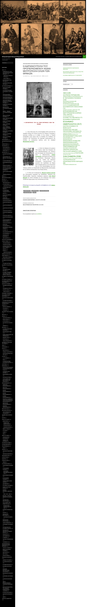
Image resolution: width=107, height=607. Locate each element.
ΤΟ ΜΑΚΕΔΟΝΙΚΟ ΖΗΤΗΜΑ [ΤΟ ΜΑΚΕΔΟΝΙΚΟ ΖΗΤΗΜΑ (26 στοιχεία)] (76, 158)
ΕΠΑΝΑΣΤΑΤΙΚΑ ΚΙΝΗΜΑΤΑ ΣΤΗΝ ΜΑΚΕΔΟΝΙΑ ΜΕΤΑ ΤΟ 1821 (8, 368)
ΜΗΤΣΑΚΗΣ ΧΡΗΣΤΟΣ (6, 410)
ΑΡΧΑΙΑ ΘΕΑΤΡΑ (6, 147)
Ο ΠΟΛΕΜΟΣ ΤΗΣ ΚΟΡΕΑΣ (8, 524)
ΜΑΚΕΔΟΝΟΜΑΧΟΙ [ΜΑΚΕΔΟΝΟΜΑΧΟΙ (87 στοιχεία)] (70, 142)
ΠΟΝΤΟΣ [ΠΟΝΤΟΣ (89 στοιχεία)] (79, 153)
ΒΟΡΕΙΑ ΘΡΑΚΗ (6, 319)
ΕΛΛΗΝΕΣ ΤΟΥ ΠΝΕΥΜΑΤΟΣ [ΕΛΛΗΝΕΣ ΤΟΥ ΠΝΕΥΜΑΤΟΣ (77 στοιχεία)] (72, 117)
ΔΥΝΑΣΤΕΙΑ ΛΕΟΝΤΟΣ (7, 215)
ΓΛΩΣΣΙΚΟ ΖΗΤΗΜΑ (6, 244)
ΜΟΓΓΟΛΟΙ (5, 553)
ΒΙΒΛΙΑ (3, 176)
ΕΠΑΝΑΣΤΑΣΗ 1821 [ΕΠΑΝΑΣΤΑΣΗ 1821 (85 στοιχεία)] (70, 129)
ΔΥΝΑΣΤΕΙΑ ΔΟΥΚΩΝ (7, 200)
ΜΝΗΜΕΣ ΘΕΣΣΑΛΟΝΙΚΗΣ (7, 414)
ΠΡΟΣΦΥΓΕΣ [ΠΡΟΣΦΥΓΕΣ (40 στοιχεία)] (66, 154)
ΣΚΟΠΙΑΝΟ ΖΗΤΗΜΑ (7, 377)
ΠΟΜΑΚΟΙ (5, 325)
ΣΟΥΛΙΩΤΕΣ (5, 308)
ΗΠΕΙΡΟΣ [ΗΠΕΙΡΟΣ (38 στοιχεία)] (78, 132)
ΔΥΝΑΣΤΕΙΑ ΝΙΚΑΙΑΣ (7, 222)
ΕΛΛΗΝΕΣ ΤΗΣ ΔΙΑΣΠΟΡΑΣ (7, 264)
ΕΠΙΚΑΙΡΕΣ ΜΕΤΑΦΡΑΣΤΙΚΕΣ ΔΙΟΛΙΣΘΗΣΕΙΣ (6, 570)
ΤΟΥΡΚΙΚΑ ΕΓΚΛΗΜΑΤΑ (7, 517)
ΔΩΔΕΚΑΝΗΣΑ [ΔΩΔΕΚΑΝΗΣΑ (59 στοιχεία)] (74, 105)
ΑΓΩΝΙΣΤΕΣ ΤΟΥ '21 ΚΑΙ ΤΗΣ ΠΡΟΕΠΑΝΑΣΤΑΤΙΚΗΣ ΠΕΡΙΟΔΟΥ (8, 73)
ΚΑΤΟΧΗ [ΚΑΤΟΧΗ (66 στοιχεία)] (66, 137)
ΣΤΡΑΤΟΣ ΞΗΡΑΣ (6, 289)
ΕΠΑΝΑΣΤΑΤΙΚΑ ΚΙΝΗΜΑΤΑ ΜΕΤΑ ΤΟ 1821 (7, 507)
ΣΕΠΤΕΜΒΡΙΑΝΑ (6, 535)
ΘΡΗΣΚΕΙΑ (4, 327)
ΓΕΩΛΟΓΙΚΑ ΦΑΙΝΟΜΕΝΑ (7, 239)
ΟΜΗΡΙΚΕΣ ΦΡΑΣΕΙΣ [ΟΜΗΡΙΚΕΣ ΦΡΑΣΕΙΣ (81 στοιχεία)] (70, 149)
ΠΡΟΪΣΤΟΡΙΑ (5, 150)
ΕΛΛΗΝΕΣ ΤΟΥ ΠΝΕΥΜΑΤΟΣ (7, 276)
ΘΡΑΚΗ (34, 192)
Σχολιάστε (46, 76)
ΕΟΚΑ (4, 359)
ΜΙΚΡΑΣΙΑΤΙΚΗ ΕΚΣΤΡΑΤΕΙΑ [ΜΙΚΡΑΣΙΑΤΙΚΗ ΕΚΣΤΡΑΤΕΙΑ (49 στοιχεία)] (70, 143)
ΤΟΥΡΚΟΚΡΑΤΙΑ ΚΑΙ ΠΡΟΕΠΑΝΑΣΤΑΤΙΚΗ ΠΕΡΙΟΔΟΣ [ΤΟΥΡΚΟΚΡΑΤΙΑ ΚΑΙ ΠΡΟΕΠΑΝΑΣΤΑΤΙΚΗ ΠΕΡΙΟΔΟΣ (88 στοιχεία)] (73, 161)
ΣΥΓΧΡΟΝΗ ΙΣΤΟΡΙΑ (6, 463)
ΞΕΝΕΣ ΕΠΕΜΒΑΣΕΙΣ (7, 522)
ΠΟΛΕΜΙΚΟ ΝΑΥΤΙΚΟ (7, 288)
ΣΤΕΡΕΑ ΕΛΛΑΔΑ (5, 460)
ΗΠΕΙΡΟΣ (4, 305)
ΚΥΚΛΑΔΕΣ (5, 430)
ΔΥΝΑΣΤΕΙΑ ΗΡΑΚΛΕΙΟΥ (7, 202)
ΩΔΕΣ (4, 596)
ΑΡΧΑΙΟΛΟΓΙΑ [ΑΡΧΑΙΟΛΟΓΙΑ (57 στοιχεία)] (78, 96)
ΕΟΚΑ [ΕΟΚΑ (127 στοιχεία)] (67, 128)
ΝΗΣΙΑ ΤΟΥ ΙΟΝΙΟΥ (5, 435)
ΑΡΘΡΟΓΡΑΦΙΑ (5, 144)
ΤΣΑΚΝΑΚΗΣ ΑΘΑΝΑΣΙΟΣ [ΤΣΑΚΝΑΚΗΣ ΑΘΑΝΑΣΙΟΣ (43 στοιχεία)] (69, 164)
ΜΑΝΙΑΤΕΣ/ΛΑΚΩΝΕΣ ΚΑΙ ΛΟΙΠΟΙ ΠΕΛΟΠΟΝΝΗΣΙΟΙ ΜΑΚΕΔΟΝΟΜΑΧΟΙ (8, 400)
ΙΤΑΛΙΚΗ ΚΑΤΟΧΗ (6, 425)
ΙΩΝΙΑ (3, 345)
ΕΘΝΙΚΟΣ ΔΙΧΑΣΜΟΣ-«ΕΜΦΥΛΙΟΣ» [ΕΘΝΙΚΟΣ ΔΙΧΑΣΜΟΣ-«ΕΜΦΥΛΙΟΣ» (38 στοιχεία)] (71, 109)
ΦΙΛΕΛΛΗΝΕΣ (6, 78)
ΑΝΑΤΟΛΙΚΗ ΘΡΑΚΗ (27, 63)
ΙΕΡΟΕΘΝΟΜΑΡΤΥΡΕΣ (7, 331)
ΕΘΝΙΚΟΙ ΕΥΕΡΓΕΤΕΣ (6, 253)
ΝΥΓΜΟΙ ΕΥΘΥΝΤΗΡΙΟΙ (7, 592)
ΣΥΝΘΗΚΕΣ (5, 537)
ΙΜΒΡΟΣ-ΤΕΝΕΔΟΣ (6, 428)
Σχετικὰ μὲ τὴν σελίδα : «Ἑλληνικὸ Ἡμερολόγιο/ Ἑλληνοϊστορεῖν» (69, 56)
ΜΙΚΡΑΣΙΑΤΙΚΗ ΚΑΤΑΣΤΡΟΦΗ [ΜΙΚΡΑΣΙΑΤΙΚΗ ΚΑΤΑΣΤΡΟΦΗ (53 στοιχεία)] (71, 145)
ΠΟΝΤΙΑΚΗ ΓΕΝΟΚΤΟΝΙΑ (7, 451)
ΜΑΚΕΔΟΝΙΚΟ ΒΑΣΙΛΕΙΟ (7, 162)
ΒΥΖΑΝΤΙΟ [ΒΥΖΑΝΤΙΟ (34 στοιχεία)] (66, 105)
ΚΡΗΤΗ (3, 348)
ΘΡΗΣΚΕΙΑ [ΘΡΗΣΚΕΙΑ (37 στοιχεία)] (75, 134)
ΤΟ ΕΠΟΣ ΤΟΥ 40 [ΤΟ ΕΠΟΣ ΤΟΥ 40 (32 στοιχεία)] (67, 158)
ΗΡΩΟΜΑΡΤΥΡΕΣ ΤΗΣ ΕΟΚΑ (7, 311)
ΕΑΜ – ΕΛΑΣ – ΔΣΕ (6, 494)
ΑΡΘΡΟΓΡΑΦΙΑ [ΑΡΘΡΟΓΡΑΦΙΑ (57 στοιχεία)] (68, 96)
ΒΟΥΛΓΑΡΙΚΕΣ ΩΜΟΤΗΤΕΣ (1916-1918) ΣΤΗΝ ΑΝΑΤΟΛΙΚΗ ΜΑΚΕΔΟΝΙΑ (73, 72)
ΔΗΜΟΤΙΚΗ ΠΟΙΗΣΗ (7, 252)
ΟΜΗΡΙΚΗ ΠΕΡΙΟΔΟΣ (7, 167)
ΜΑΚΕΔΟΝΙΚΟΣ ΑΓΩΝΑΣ (7, 374)
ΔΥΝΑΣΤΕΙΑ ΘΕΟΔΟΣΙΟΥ (7, 205)
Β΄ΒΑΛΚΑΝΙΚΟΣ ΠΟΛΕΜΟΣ (8, 475)
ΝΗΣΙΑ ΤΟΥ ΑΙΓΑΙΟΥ (5, 419)
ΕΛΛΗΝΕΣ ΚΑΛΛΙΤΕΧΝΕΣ (7, 260)
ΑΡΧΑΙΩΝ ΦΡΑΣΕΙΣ (6, 242)
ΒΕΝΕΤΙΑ (4, 267)
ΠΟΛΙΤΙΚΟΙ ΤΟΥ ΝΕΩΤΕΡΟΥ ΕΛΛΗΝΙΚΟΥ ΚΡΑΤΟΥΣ (7, 531)
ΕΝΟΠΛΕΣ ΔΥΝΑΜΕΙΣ (6, 283)
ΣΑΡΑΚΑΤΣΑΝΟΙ (5, 457)
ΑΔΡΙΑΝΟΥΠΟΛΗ (27, 190)
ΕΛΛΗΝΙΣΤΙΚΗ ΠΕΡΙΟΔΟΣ (7, 153)
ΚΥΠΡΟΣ (3, 356)
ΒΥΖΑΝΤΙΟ (4, 180)
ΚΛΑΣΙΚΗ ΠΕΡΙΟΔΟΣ (7, 160)
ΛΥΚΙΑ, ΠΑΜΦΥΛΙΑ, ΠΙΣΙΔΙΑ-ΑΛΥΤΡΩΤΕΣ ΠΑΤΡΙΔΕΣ (7, 128)
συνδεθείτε (39, 213)
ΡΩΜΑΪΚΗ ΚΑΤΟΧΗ (6, 174)
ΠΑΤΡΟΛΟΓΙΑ (5, 339)
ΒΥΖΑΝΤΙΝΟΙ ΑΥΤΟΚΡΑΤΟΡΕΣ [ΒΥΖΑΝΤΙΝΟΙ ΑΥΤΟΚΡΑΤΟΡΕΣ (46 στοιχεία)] (71, 103)
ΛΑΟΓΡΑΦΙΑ (4, 364)
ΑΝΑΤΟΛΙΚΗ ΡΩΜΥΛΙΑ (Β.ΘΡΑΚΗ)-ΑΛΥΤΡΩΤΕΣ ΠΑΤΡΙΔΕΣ (7, 101)
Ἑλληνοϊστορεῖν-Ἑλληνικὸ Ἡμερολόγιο (13, 56)
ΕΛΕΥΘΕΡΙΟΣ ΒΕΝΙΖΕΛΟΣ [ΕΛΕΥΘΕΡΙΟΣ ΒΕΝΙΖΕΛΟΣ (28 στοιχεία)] (68, 116)
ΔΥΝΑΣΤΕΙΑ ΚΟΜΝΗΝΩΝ (7, 212)
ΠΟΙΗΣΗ (4, 250)
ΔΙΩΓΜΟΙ (4, 193)
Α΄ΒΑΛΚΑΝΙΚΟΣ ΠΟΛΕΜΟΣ (8, 465)
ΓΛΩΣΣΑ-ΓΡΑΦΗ (5, 241)
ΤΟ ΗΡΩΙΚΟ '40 (5, 542)
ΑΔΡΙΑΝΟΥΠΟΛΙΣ (35, 190)
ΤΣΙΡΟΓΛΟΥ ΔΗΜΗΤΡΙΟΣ (6, 598)
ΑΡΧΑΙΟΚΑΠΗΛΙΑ (6, 149)
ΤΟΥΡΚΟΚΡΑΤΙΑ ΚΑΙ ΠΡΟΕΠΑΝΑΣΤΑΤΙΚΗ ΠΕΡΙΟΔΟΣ (6, 545)
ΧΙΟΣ (4, 433)
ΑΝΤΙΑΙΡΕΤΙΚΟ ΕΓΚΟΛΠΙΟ (7, 141)
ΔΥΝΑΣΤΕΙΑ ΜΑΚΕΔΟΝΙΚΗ (8, 217)
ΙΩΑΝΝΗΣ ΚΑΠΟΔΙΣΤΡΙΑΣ (7, 509)
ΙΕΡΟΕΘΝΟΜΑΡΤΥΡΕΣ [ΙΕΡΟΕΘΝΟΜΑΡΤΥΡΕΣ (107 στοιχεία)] (72, 136)
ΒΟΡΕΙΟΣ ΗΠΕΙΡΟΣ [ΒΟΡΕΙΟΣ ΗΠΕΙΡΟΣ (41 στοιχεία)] (68, 102)
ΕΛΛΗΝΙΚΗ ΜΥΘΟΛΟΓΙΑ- (7, 561)
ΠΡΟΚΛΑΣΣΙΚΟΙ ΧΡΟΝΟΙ (7, 171)
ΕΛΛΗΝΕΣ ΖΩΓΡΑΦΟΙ (7, 263)
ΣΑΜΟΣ (4, 432)
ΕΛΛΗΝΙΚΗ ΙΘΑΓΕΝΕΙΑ (7, 300)
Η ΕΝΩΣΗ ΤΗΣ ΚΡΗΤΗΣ (7, 351)
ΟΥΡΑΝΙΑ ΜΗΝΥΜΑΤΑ (6, 444)
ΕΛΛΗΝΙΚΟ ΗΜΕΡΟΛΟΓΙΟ (37, 76)
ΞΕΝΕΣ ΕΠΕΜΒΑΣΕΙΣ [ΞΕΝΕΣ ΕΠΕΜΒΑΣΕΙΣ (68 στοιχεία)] (70, 146)
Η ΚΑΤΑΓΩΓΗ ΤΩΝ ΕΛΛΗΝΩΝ (7, 297)
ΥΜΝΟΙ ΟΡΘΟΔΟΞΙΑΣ (7, 340)
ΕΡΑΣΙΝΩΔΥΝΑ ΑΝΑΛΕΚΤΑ (8, 573)
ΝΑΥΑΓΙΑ (3, 417)
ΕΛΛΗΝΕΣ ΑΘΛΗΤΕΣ (6, 258)
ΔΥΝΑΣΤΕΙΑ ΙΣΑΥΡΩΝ (7, 210)
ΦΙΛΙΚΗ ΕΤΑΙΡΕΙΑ (6, 555)
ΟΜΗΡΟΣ (4, 249)
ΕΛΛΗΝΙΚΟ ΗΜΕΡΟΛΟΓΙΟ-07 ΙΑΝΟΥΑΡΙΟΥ (72, 75)
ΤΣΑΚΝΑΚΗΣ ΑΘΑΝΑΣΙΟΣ (7, 557)
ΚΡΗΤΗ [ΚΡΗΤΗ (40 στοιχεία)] (72, 137)
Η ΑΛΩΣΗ (4, 230)
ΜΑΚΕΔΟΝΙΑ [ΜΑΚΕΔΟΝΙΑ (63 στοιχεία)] (67, 139)
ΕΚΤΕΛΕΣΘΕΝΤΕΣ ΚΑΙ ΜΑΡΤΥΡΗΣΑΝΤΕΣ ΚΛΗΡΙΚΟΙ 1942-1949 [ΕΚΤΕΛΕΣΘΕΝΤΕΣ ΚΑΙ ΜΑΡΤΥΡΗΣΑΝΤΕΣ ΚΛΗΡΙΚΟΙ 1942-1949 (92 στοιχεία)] (72, 112)
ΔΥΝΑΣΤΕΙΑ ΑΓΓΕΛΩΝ (7, 185)
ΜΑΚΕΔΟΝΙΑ (4, 365)
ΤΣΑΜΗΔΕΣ (5, 310)
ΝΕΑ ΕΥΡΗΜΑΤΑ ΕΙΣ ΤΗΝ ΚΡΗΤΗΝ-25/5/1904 (39, 203)
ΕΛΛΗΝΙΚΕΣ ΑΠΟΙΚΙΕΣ (6, 279)
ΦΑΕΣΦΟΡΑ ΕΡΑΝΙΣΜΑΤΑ (7, 594)
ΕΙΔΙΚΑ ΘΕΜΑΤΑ (5, 255)
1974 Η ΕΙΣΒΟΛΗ (6, 358)
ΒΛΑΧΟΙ (3, 179)
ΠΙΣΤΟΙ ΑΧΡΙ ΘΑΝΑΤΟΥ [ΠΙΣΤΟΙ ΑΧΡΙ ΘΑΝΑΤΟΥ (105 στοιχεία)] (72, 151)
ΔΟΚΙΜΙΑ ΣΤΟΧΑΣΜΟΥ (7, 560)
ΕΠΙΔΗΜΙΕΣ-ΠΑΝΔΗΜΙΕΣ (7, 293)
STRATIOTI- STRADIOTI (7, 547)
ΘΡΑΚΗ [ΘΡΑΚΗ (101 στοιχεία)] (67, 134)
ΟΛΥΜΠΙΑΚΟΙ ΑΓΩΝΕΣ (6, 442)
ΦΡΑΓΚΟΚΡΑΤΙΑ (6, 237)
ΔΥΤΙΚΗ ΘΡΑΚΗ (6, 321)
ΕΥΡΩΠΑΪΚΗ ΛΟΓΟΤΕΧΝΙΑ (8, 576)
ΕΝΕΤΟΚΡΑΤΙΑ (5, 350)
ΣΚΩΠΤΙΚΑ (4, 458)
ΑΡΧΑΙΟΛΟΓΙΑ (5, 145)
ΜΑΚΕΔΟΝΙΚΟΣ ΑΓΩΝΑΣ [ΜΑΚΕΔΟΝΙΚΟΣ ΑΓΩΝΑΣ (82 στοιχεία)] (71, 140)
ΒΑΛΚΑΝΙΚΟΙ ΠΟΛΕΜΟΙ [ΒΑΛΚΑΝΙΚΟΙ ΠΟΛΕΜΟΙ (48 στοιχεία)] (69, 101)
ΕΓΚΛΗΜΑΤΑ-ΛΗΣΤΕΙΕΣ (7, 485)
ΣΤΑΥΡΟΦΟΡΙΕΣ (6, 233)
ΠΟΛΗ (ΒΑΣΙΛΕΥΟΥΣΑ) (7, 231)
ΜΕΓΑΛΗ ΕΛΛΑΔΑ (5, 408)
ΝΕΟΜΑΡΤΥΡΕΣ (6, 337)
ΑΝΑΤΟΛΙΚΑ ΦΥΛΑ (6, 182)
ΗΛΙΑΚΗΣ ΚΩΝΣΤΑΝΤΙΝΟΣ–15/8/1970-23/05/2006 (39, 198)
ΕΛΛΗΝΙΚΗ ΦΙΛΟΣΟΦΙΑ (7, 566)
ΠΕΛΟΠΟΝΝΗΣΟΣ (5, 446)
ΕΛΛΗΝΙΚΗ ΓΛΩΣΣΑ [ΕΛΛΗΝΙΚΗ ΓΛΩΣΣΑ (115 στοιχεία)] (71, 119)
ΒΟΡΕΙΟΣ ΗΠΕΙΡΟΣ (6, 306)
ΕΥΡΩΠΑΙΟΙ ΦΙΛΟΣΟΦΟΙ (7, 578)
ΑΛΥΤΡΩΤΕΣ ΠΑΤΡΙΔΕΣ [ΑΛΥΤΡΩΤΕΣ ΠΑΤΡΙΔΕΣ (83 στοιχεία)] (71, 95)
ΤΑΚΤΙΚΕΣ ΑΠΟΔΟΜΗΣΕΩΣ (8, 539)
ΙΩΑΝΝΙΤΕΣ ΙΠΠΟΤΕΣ (7, 427)
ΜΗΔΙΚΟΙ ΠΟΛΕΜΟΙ (6, 165)
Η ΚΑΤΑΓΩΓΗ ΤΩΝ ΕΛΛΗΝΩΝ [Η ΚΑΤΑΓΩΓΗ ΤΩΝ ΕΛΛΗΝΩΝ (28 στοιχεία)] (69, 132)
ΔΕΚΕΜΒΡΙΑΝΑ (6, 483)
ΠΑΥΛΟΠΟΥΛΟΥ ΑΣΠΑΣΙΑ (7, 322)
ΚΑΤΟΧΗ (4, 512)
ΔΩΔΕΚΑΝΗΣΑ (5, 421)
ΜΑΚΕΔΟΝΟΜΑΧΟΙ (5, 383)
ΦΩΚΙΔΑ (4, 462)
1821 (3, 69)
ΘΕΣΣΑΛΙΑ (4, 314)
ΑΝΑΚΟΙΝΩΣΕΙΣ (5, 139)
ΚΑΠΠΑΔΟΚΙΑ (4, 346)
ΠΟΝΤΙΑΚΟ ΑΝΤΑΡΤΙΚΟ (7, 453)
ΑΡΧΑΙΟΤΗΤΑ (4, 152)
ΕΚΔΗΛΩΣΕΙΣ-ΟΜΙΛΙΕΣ (7, 257)
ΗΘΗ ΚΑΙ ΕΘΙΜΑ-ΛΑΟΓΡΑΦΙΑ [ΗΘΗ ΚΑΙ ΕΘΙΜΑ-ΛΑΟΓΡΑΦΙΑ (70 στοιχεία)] (72, 131)
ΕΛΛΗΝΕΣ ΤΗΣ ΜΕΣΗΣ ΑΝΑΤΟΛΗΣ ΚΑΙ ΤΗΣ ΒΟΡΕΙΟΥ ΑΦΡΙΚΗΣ (7, 273)
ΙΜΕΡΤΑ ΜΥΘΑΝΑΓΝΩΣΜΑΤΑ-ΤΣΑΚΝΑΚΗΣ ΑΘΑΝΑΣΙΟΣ (7, 583)
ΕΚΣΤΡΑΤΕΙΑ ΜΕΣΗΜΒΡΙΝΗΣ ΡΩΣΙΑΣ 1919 (7, 472)
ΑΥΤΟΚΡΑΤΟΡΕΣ (6, 184)
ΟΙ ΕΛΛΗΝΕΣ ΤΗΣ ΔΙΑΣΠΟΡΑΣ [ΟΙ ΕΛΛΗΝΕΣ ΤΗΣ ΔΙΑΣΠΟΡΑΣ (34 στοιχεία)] (69, 148)
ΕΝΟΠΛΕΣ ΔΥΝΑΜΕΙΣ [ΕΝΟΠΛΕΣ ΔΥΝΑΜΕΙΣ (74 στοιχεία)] (70, 126)
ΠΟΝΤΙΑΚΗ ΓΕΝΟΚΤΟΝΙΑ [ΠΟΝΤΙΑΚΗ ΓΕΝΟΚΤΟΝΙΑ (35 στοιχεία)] (69, 153)
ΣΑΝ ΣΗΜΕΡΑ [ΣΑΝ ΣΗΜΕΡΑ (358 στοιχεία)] (72, 156)
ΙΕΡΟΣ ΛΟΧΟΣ (6, 291)
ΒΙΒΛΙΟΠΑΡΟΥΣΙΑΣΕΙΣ (6, 177)
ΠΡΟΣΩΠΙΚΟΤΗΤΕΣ (6, 455)
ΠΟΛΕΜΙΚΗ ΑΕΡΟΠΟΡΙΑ (7, 285)
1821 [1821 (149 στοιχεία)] (67, 93)
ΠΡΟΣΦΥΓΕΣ (5, 534)
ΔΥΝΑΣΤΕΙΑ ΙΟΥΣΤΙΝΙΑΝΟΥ (8, 208)
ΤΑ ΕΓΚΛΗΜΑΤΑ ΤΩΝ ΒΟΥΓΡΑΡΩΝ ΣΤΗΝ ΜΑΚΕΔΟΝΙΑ (7, 380)
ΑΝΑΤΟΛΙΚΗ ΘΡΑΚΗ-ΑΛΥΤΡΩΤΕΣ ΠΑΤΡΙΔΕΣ (39, 63)
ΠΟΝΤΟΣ (4, 449)
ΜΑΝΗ (4, 447)
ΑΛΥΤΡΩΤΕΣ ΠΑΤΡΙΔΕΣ (44, 190)
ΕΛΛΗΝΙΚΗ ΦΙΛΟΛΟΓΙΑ (7, 564)
